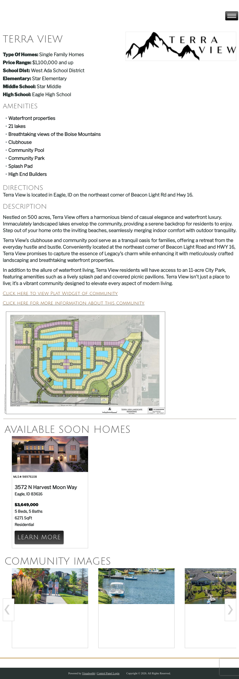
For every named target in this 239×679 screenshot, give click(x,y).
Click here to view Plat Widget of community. (60, 293)
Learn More (39, 537)
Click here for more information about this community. (74, 303)
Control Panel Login (108, 673)
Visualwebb (88, 673)
